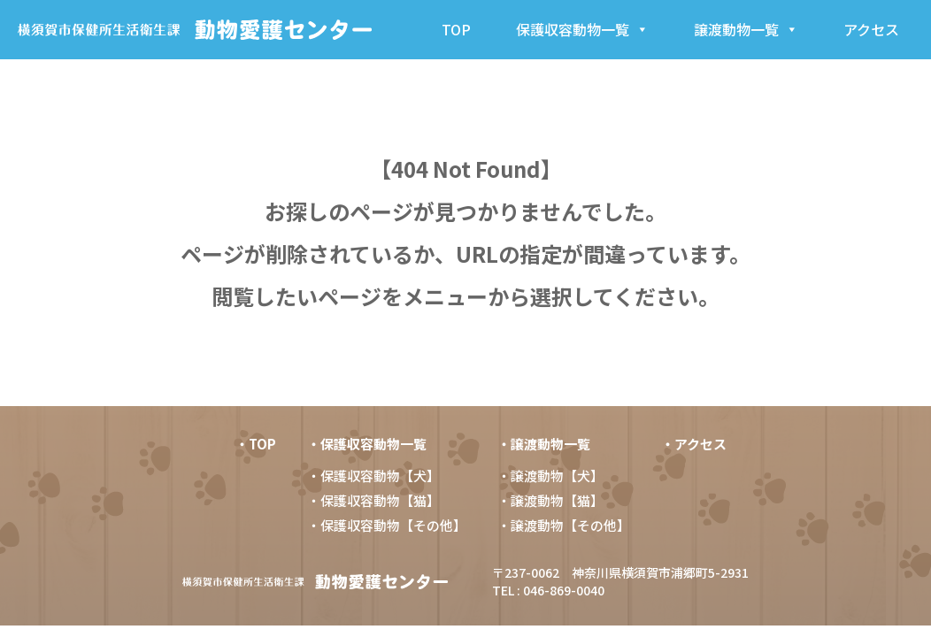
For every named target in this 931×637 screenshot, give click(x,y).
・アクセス (694, 443)
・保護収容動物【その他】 (386, 525)
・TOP (255, 443)
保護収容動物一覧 (582, 30)
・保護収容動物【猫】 (373, 500)
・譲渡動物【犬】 (550, 475)
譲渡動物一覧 (746, 30)
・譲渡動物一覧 (543, 443)
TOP (456, 29)
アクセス (871, 29)
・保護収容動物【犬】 (373, 475)
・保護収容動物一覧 (367, 443)
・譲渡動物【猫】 (550, 500)
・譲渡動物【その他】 (563, 525)
